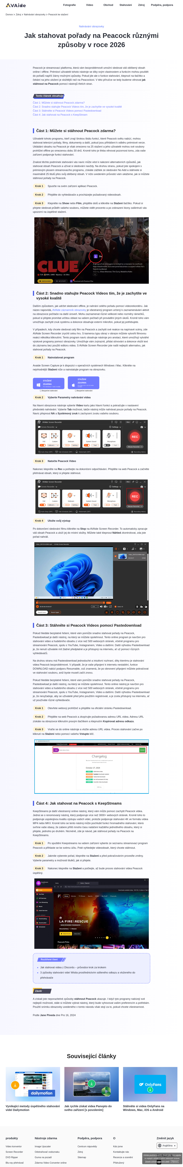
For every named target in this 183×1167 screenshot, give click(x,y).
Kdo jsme (118, 1146)
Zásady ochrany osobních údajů (157, 1162)
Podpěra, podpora (162, 5)
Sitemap (82, 1157)
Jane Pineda (47, 1015)
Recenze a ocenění (123, 1157)
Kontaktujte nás (121, 1152)
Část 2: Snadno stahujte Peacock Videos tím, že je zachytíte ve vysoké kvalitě (77, 106)
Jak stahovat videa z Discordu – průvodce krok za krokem (73, 967)
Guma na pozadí (43, 1157)
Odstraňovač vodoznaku (47, 1152)
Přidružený (118, 1163)
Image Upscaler (43, 1146)
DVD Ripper (12, 1157)
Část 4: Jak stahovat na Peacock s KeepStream (60, 114)
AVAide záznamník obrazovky (69, 310)
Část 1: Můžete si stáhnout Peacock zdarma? (59, 102)
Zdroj (141, 5)
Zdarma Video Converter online (51, 1163)
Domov (9, 14)
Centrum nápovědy (87, 1146)
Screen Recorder (14, 1152)
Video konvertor (14, 1146)
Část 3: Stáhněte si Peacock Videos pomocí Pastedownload (67, 110)
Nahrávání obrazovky (34, 14)
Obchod (108, 5)
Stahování (126, 5)
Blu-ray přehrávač (15, 1163)
